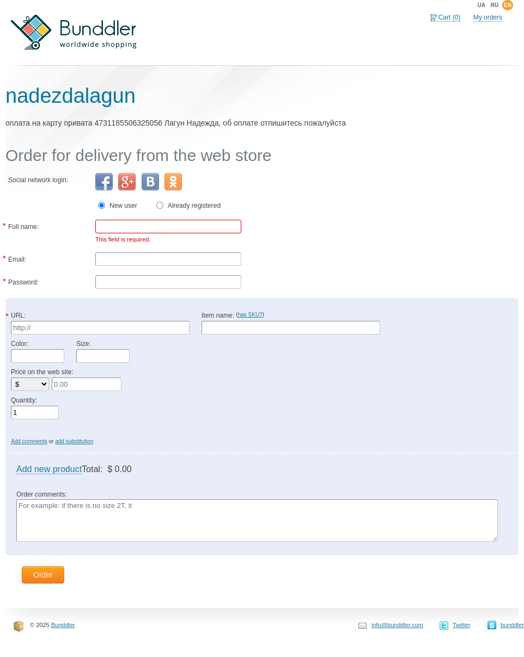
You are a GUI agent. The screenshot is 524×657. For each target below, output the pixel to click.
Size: (83, 344)
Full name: (23, 226)
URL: (18, 315)
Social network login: (38, 180)
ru (494, 5)
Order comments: (41, 494)
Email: (17, 258)
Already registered (194, 205)
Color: (19, 344)
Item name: (233, 315)
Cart (449, 17)
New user (127, 205)
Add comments (29, 441)
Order (43, 575)
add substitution (74, 441)
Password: (23, 281)
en (507, 5)
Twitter (461, 625)
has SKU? (250, 315)
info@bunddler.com (397, 625)
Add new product (49, 469)
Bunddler (63, 625)
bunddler (512, 625)
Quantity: (24, 400)
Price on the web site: (42, 372)
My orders (487, 17)
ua (481, 5)
